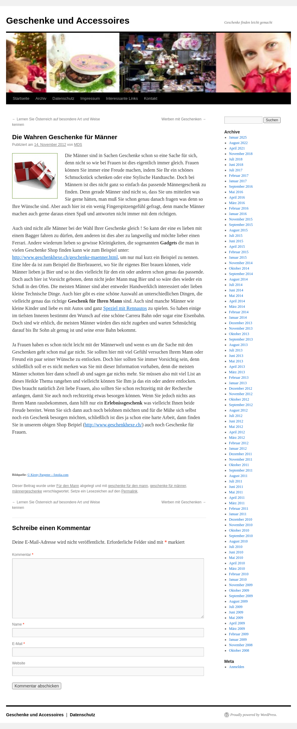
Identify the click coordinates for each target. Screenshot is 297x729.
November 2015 (241, 219)
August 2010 (238, 541)
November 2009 (241, 585)
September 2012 (241, 405)
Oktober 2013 (239, 334)
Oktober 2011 (239, 465)
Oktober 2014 (239, 268)
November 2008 (241, 645)
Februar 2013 (239, 377)
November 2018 (241, 154)
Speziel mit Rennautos (125, 308)
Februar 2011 (239, 508)
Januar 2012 (238, 448)
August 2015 (238, 230)
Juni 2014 (236, 290)
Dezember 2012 (240, 388)
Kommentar (22, 555)
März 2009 (237, 629)
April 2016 (237, 197)
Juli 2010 (235, 547)
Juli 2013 (235, 350)
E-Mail (18, 644)
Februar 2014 (239, 312)
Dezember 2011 (240, 454)
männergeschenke (27, 491)
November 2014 (241, 263)
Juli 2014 (235, 285)
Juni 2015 (236, 241)
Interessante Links (122, 98)
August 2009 (238, 601)
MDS (78, 145)
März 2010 (237, 568)
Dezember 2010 (240, 519)
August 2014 (238, 279)
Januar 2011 (238, 514)
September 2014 (241, 274)
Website (18, 663)
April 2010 (237, 563)
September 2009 (241, 596)
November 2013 (241, 328)
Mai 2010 (236, 558)
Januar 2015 (238, 257)
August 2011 (238, 476)
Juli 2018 (235, 159)
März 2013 (237, 372)
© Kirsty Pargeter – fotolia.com (47, 474)
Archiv (40, 98)
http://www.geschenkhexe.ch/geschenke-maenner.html (65, 257)
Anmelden (236, 667)
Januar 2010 (238, 579)
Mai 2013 (236, 361)
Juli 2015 (235, 235)
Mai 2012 (236, 427)
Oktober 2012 (239, 399)
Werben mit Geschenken (184, 119)
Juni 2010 (236, 552)
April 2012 (237, 432)
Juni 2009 (236, 612)
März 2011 (237, 503)
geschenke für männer (168, 486)
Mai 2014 (236, 296)
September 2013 (241, 339)
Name (18, 624)
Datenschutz (63, 98)
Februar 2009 (239, 634)
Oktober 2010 (239, 530)
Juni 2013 (236, 356)
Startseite (21, 98)
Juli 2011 (235, 481)
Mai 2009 (236, 618)
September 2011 (241, 470)
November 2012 (241, 394)
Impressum (90, 98)
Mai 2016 (236, 192)
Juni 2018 (236, 165)
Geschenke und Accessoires (67, 20)
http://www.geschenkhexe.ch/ (113, 424)
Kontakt (150, 98)
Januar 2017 (238, 181)
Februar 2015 (239, 252)
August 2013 (238, 345)
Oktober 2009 (239, 590)
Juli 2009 (235, 607)
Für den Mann (67, 486)
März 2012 (237, 437)
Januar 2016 (238, 214)
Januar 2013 (238, 383)
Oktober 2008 (239, 650)
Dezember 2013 (240, 323)
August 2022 (238, 143)
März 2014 (237, 306)
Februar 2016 (239, 208)
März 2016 (237, 203)
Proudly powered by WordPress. (253, 715)
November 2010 (241, 525)
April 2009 (237, 623)
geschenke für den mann (128, 486)
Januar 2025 (238, 137)
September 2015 (241, 225)
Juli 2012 (235, 416)
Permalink (129, 491)
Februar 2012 (239, 443)
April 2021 (237, 148)
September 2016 (241, 186)
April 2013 (237, 366)
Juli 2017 (235, 170)
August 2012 (238, 410)
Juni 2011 (236, 487)
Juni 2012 (236, 421)
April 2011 (237, 498)
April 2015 (237, 246)
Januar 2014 (238, 317)
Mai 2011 (236, 492)
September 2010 (241, 536)
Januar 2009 (238, 639)
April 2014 (237, 301)
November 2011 (240, 459)
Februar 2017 (239, 175)
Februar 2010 (239, 574)
